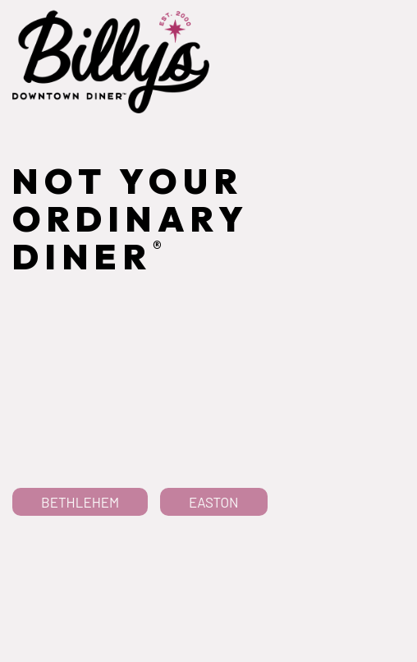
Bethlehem (80, 543)
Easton (214, 543)
